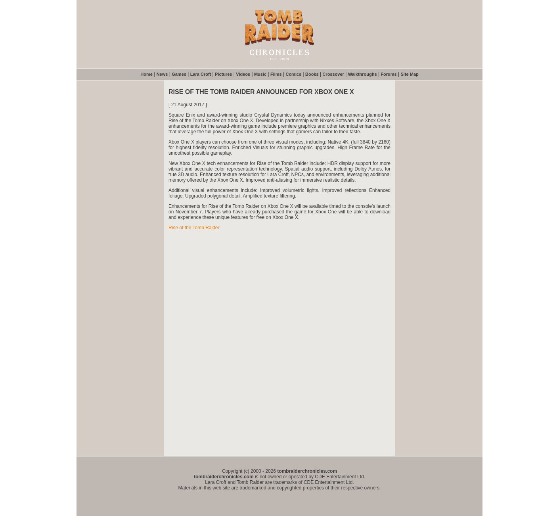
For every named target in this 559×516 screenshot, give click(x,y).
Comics (293, 74)
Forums (388, 74)
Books (312, 74)
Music (260, 74)
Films (276, 74)
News (162, 74)
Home (146, 74)
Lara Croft (200, 74)
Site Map (410, 74)
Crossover (333, 74)
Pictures (223, 74)
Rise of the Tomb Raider (194, 227)
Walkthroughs (362, 74)
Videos (243, 74)
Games (179, 74)
